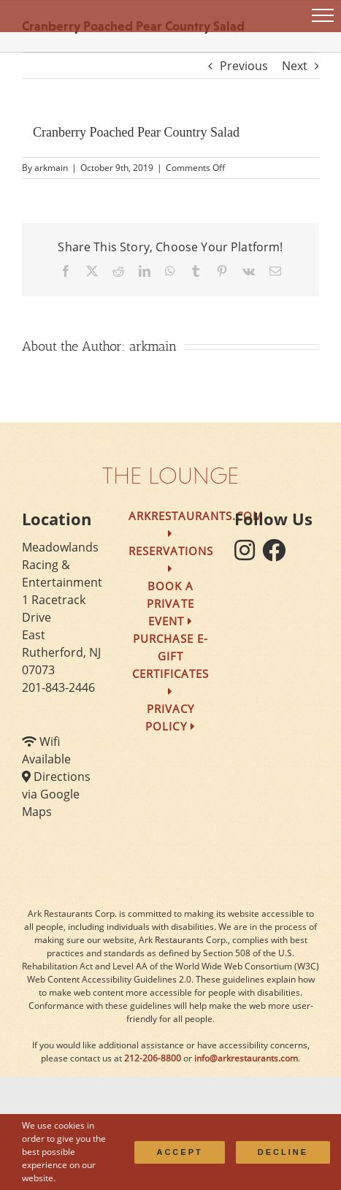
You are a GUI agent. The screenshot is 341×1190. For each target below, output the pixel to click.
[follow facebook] (277, 554)
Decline (283, 1152)
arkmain (51, 167)
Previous (244, 66)
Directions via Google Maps (56, 794)
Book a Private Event (170, 603)
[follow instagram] (248, 554)
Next (294, 66)
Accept (179, 1152)
